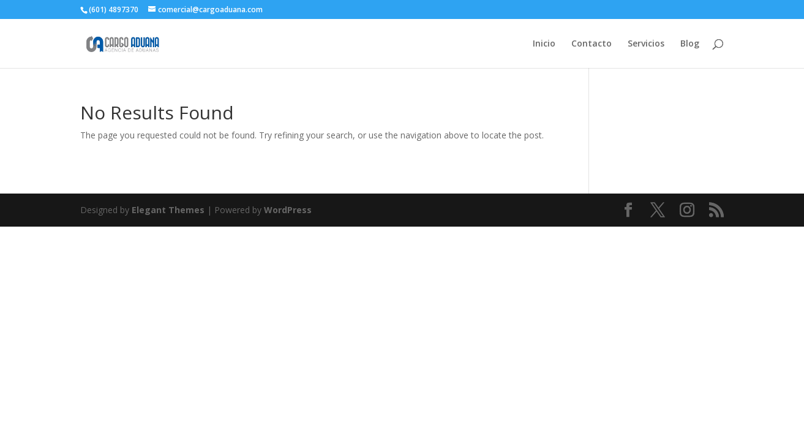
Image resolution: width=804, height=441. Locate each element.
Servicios (646, 44)
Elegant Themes (168, 210)
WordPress (288, 210)
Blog (689, 44)
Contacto (591, 44)
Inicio (544, 44)
